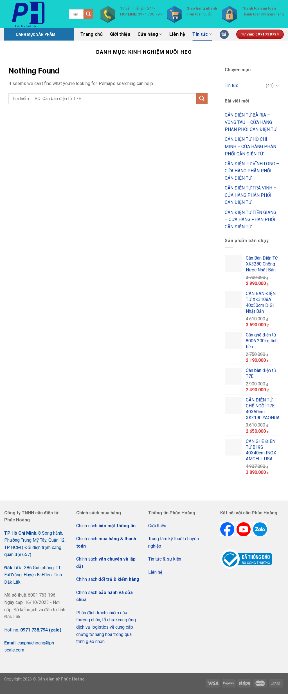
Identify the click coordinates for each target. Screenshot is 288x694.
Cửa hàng (150, 34)
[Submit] (202, 98)
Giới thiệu (120, 34)
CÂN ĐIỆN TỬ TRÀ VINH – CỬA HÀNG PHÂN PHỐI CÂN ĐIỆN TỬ (250, 195)
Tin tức (202, 34)
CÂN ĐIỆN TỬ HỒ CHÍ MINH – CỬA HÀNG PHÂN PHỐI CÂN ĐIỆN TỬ (250, 146)
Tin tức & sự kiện (164, 559)
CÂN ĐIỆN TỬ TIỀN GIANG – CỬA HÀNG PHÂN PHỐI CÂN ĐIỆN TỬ (250, 219)
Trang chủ (91, 34)
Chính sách (106, 525)
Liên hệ (177, 34)
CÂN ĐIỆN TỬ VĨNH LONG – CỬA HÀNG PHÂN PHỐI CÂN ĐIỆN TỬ (252, 171)
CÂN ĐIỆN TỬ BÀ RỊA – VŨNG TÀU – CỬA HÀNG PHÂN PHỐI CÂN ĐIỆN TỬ (250, 122)
